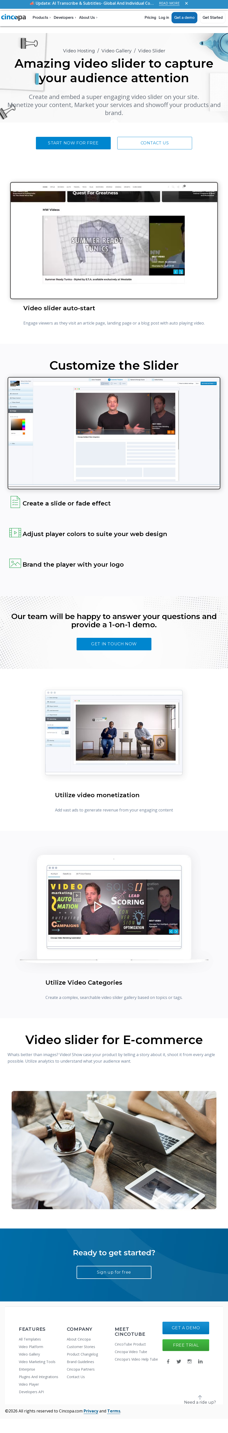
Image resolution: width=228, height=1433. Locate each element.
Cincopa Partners (81, 1369)
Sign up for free (114, 1272)
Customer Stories (81, 1346)
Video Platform (31, 1346)
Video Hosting (79, 51)
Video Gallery (116, 51)
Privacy (91, 1411)
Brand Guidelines (80, 1361)
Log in (164, 17)
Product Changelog (82, 1354)
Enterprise (27, 1369)
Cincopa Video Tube (131, 1351)
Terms (113, 1411)
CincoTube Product (130, 1344)
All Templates (30, 1339)
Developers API (31, 1391)
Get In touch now (114, 644)
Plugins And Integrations (38, 1376)
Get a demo (184, 17)
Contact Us (155, 143)
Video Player (29, 1384)
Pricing (150, 17)
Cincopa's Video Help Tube (136, 1359)
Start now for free (73, 143)
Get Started (213, 17)
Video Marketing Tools (37, 1361)
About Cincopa (79, 1339)
